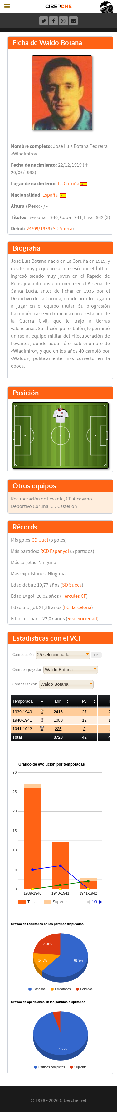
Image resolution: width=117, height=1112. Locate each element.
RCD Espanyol (54, 551)
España (50, 195)
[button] (96, 655)
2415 (58, 712)
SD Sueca (62, 229)
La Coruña (68, 184)
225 (58, 728)
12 (84, 720)
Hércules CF (73, 596)
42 (84, 737)
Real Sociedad (82, 619)
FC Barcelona (77, 607)
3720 (58, 737)
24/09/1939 (38, 229)
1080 (58, 720)
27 (84, 712)
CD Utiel (40, 540)
